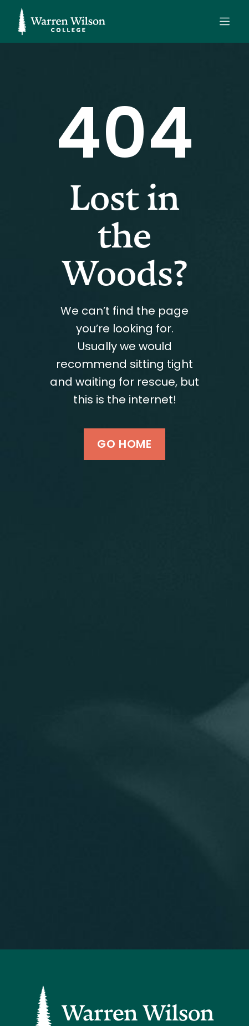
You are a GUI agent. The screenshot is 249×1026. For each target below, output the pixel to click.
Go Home (124, 444)
